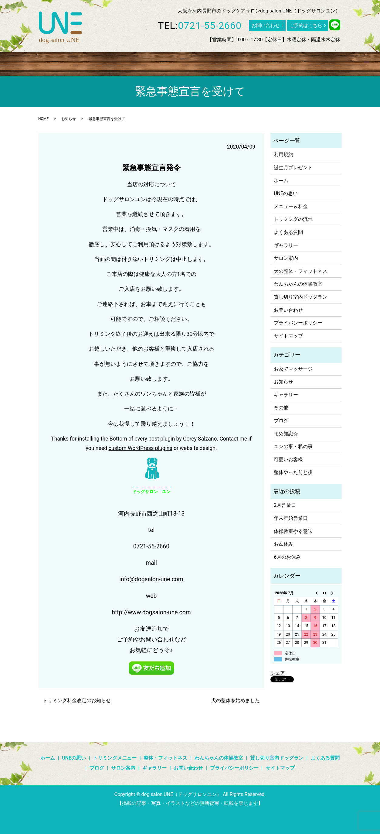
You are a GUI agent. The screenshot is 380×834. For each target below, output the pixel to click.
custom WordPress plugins (140, 448)
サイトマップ (288, 336)
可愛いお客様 (288, 459)
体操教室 (292, 659)
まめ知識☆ (286, 434)
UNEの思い (53, 62)
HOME (43, 119)
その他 (281, 407)
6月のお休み (287, 557)
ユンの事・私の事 (293, 446)
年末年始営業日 (291, 518)
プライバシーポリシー (298, 323)
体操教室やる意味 (293, 531)
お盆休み (283, 544)
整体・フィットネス (142, 62)
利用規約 (283, 154)
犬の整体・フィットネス (300, 271)
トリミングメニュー (92, 62)
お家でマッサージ (293, 369)
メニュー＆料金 (291, 206)
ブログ (325, 62)
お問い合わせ (265, 25)
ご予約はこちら (305, 25)
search (54, 73)
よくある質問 (297, 62)
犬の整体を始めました (235, 700)
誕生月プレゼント (293, 167)
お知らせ (68, 119)
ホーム (27, 62)
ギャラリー (351, 62)
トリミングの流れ (293, 219)
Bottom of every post (134, 439)
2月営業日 (285, 505)
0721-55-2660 (210, 25)
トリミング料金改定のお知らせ (77, 700)
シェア (277, 673)
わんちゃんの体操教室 (194, 62)
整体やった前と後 (293, 472)
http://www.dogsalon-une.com (151, 612)
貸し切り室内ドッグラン (250, 62)
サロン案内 (32, 73)
